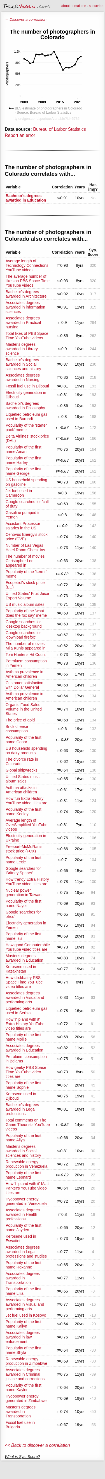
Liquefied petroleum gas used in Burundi (26, 416)
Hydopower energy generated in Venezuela (26, 1201)
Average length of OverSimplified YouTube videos (27, 824)
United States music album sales (23, 778)
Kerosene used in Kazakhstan (21, 968)
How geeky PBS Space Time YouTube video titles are (26, 1072)
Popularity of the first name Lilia (23, 1291)
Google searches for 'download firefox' (23, 634)
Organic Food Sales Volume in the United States (24, 709)
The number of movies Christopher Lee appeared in (25, 560)
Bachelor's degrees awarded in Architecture (26, 293)
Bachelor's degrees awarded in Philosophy (25, 405)
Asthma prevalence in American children (24, 674)
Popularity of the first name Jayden (23, 1227)
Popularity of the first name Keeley (23, 811)
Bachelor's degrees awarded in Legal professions (22, 1109)
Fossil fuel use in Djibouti (27, 386)
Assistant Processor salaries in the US (23, 525)
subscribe (96, 6)
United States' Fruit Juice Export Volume (27, 595)
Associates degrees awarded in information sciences (25, 307)
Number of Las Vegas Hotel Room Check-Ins (25, 547)
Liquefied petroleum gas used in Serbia (26, 1010)
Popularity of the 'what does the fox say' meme (26, 613)
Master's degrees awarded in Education (24, 958)
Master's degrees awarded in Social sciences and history (23, 1151)
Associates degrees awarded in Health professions (23, 1214)
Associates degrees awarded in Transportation (23, 1278)
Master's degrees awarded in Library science (22, 349)
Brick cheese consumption (17, 728)
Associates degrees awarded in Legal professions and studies (26, 1251)
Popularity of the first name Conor (23, 739)
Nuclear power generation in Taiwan (23, 892)
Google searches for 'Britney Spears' (23, 870)
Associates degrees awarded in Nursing (23, 377)
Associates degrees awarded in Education (24, 1047)
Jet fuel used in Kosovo (26, 1315)
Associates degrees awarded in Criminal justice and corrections (25, 1374)
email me (79, 6)
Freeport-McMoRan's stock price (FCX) (24, 848)
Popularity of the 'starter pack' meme (26, 427)
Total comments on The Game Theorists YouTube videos (28, 1124)
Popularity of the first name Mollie (23, 1036)
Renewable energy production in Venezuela (26, 1164)
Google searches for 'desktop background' (24, 624)
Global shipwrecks (22, 770)
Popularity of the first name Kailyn (23, 1323)
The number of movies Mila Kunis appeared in (25, 645)
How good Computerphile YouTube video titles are (28, 947)
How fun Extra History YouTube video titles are (26, 800)
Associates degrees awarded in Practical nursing (23, 322)
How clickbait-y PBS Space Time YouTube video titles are (24, 982)
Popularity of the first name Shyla (23, 1350)
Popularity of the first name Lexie (23, 859)
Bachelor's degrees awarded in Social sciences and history (23, 364)
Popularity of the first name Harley (23, 460)
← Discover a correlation (25, 19)
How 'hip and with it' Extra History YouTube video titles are (25, 1024)
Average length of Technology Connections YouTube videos (27, 265)
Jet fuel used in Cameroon (19, 493)
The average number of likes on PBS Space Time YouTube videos (28, 281)
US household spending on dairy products (26, 750)
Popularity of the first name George (23, 471)
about (65, 6)
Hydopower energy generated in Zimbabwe (26, 1398)
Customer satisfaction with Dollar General (24, 685)
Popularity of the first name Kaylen (23, 1387)
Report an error (20, 135)
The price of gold (20, 720)
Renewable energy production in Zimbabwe (26, 1361)
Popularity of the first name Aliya (23, 1137)
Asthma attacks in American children (21, 789)
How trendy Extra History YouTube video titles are (27, 881)
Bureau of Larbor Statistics (59, 129)
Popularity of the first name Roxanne (23, 1264)
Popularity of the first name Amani (23, 449)
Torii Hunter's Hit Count (26, 654)
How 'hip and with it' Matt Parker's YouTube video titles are (27, 1188)
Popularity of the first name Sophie (23, 1085)
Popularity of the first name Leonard (23, 1174)
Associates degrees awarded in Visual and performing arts (25, 997)
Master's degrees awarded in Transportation (21, 1411)
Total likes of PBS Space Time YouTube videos (27, 335)
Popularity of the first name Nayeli (23, 903)
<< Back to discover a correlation (37, 1445)
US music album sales (25, 604)
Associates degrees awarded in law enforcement (23, 1337)
